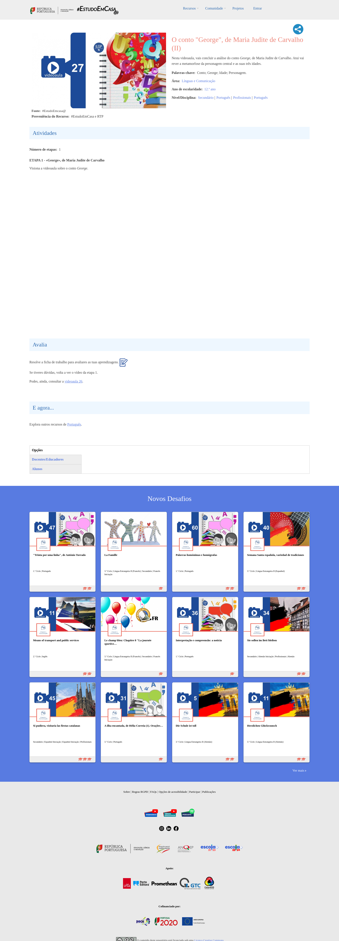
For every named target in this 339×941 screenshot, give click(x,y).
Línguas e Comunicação (198, 81)
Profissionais (242, 97)
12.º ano (210, 89)
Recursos (189, 8)
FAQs (153, 791)
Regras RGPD (140, 791)
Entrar (257, 8)
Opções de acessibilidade (173, 791)
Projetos (238, 8)
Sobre (126, 791)
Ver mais (298, 770)
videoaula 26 (73, 381)
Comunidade (214, 8)
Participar (194, 791)
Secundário (206, 97)
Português (223, 97)
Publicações (209, 791)
